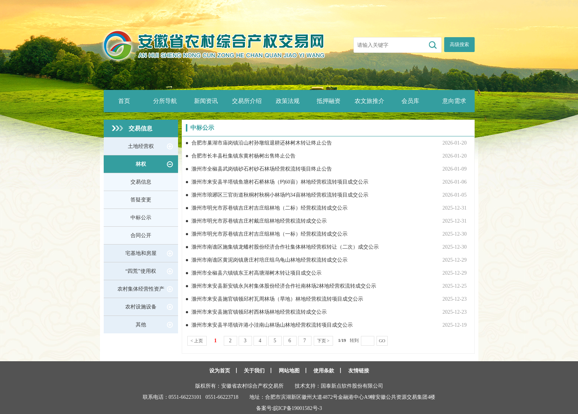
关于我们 (254, 370)
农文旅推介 (369, 101)
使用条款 (323, 370)
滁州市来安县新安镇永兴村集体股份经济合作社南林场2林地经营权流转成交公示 (283, 286)
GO (382, 340)
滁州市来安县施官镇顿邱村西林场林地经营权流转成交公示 (259, 312)
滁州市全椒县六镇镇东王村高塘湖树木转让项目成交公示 (256, 273)
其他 (141, 324)
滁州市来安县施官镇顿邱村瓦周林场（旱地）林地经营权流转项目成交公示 (277, 299)
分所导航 (165, 101)
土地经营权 (141, 146)
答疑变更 (140, 200)
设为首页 (219, 370)
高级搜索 (459, 44)
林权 (141, 164)
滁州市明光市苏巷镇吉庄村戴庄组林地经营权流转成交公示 (259, 221)
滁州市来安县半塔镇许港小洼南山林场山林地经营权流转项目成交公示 (272, 325)
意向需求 (454, 101)
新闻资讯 (206, 101)
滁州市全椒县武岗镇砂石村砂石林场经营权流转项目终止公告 (261, 169)
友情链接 (358, 370)
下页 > (323, 340)
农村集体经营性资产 (140, 289)
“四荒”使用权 (140, 271)
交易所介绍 (247, 101)
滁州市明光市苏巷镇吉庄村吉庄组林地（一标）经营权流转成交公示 (269, 234)
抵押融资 (328, 101)
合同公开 (140, 235)
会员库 (410, 101)
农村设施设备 (140, 307)
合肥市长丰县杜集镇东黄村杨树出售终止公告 (243, 156)
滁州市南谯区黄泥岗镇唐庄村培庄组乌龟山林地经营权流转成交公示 (269, 260)
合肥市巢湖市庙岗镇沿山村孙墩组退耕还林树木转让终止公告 (261, 143)
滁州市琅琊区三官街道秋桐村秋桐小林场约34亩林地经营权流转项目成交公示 (279, 195)
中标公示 (140, 217)
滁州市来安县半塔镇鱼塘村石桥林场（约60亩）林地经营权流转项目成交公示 (279, 182)
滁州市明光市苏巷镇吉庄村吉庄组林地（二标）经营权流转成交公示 (269, 208)
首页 (124, 101)
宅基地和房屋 (140, 253)
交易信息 (140, 128)
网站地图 (289, 370)
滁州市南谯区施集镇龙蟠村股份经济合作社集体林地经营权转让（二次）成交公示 (285, 247)
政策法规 (288, 101)
